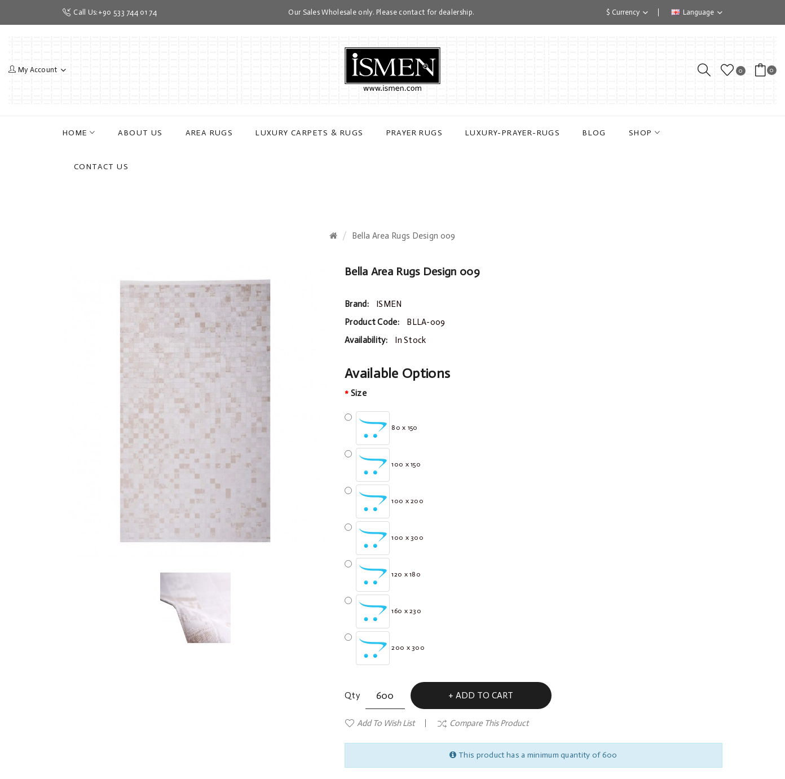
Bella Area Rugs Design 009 (404, 236)
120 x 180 (383, 575)
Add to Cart (484, 695)
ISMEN (389, 304)
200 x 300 (385, 648)
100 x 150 (383, 465)
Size (359, 393)
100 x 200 (384, 501)
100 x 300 (384, 538)
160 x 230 (383, 611)
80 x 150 (381, 428)
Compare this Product (488, 723)
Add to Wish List (385, 723)
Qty (352, 695)
